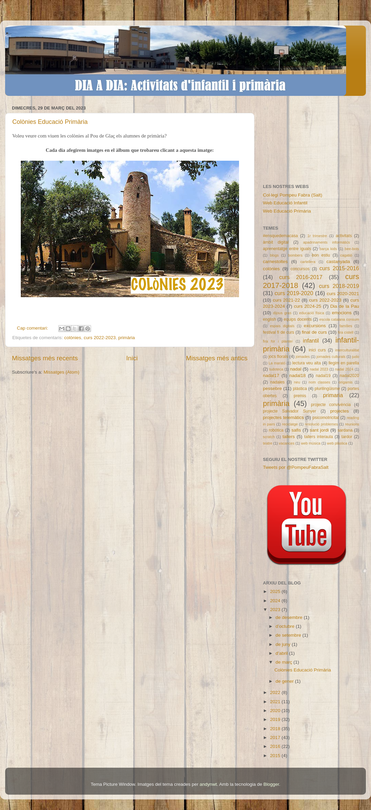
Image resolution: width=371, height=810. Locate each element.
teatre (267, 443)
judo (355, 357)
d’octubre (286, 626)
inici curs (317, 350)
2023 (276, 609)
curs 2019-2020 (293, 293)
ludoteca (276, 369)
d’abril (282, 653)
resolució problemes (321, 424)
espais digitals (282, 326)
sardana (345, 430)
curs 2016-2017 (301, 277)
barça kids (328, 249)
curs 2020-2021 (343, 293)
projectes (339, 411)
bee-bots (352, 249)
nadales (277, 382)
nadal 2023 (319, 369)
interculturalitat (347, 350)
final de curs (314, 332)
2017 (276, 737)
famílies (345, 326)
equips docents (298, 319)
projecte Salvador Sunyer (289, 411)
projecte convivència (331, 404)
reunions (352, 424)
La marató (277, 363)
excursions (315, 325)
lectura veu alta (306, 363)
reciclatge (290, 424)
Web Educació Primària (287, 211)
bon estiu (321, 255)
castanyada (338, 261)
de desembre (290, 617)
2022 (276, 692)
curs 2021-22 (286, 300)
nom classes (319, 382)
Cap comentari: (33, 328)
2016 (276, 746)
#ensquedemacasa (280, 235)
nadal (295, 369)
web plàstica (337, 443)
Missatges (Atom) (61, 372)
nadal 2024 (344, 369)
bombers (295, 255)
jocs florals (278, 356)
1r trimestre (317, 236)
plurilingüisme (327, 388)
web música (311, 443)
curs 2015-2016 (339, 268)
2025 (276, 591)
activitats (344, 235)
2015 (276, 755)
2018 (276, 728)
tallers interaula (318, 436)
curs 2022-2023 (100, 337)
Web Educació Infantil (285, 202)
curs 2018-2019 (339, 286)
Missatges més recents (45, 358)
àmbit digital (275, 242)
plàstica (300, 388)
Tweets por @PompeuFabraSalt (295, 467)
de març (285, 662)
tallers (289, 436)
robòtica (276, 430)
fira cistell (345, 332)
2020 (276, 710)
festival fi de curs (278, 332)
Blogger (271, 784)
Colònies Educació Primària (50, 121)
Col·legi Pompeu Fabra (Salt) (292, 195)
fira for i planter (278, 341)
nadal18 (298, 375)
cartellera (307, 262)
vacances (287, 443)
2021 (276, 701)
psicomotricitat (325, 417)
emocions (342, 312)
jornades (303, 357)
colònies (72, 337)
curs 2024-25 (307, 306)
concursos (300, 268)
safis (296, 430)
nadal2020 (349, 375)
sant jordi (319, 430)
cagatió (346, 255)
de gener (285, 681)
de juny (284, 644)
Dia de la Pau (344, 306)
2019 (276, 719)
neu (297, 382)
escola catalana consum (339, 319)
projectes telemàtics (283, 417)
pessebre (272, 388)
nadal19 (323, 375)
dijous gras (282, 313)
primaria (333, 395)
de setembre (289, 635)
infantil (311, 340)
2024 (276, 600)
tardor (346, 436)
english (269, 319)
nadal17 (271, 375)
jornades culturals (330, 357)
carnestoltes (275, 261)
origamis (346, 382)
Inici (132, 358)
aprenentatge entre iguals (287, 248)
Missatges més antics (217, 358)
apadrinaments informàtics (326, 242)
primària (126, 337)
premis (300, 395)
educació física (311, 313)
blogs (274, 255)
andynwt (208, 784)
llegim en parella (343, 363)
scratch (269, 437)
